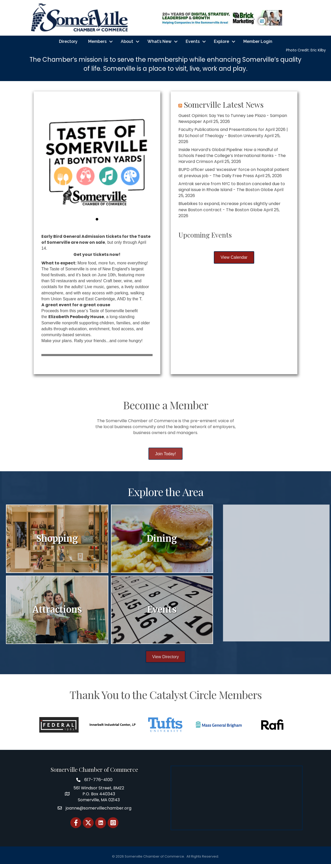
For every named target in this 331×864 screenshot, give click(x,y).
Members (97, 41)
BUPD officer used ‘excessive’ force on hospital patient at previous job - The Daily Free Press (235, 172)
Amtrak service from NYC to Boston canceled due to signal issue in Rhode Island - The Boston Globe (233, 187)
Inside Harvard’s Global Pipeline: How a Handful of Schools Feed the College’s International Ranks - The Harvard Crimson (233, 155)
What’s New (159, 41)
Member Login (257, 41)
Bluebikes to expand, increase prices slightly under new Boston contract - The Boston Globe (231, 207)
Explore (221, 41)
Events (193, 41)
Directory (68, 41)
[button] (45, 161)
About (127, 41)
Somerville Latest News (225, 104)
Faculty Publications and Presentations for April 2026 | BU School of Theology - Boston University (234, 132)
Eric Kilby (318, 50)
